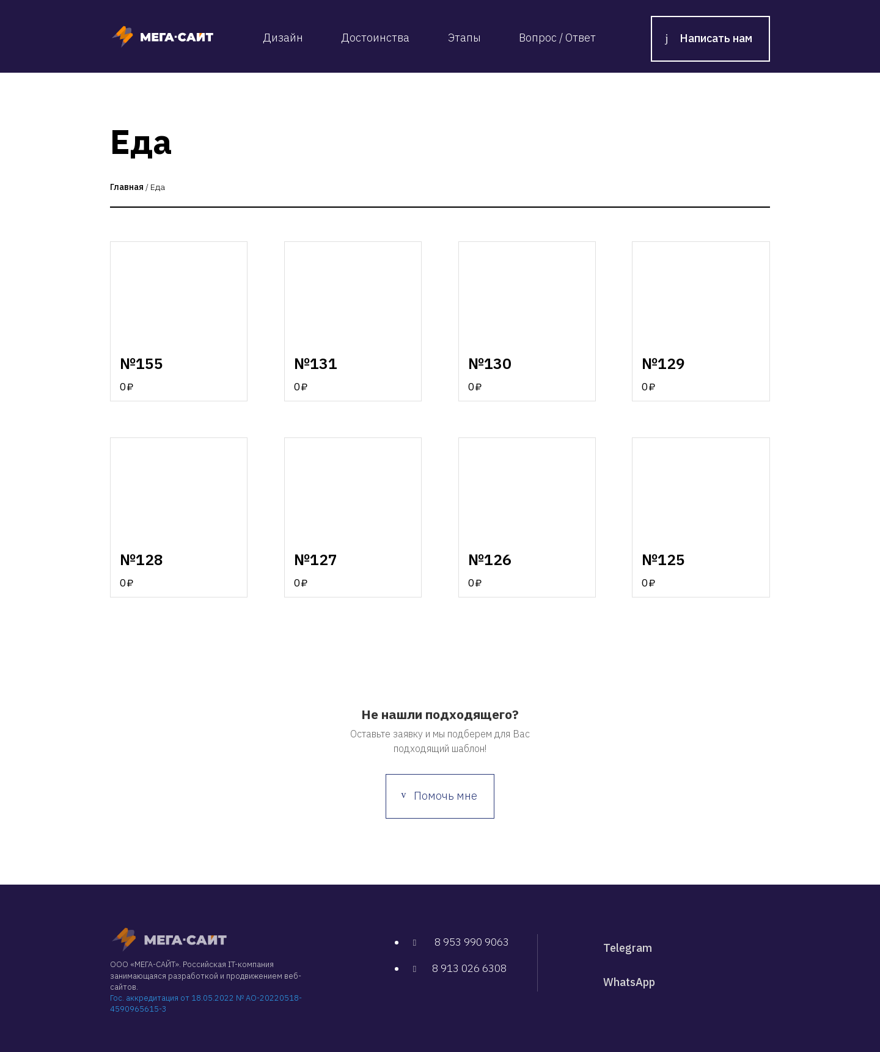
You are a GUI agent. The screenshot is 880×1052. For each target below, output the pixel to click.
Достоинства (375, 38)
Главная (127, 186)
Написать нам (716, 38)
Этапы (464, 38)
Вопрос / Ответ (557, 38)
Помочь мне (445, 796)
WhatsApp (629, 982)
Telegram (627, 948)
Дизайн (283, 38)
